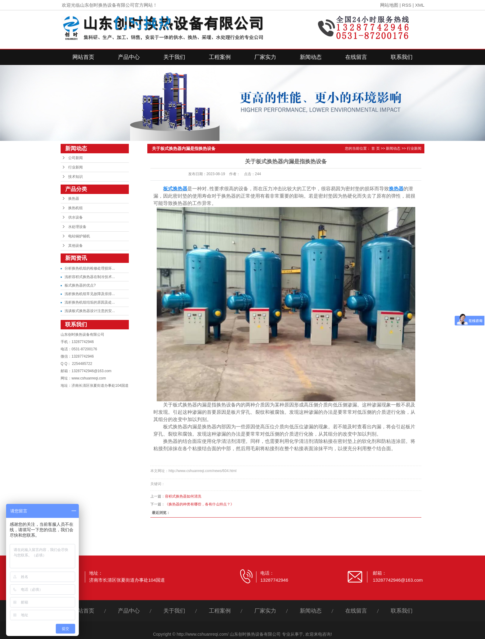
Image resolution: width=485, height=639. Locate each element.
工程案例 (220, 57)
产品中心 (129, 57)
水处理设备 (77, 227)
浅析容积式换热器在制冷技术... (90, 277)
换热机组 (75, 208)
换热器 (73, 198)
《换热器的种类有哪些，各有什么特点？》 (199, 504)
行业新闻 (75, 167)
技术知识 (75, 177)
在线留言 (356, 57)
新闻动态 (311, 57)
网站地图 (389, 5)
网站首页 (83, 57)
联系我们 (402, 57)
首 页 (375, 148)
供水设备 (75, 217)
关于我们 (174, 57)
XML (419, 5)
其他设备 (75, 245)
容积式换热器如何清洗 (183, 496)
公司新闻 (75, 158)
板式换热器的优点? (80, 285)
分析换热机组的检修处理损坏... (90, 268)
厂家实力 (265, 57)
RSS (406, 5)
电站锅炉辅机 (79, 236)
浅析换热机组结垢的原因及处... (90, 302)
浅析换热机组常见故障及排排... (90, 294)
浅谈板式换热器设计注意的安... (90, 311)
